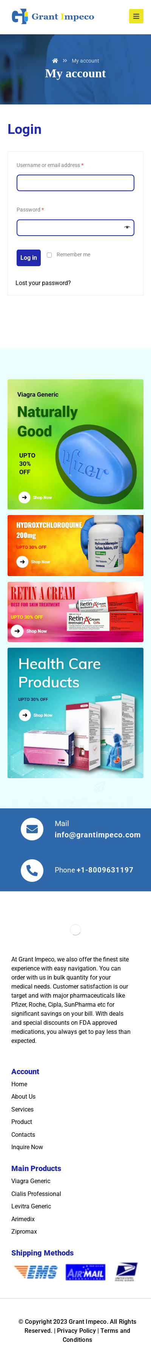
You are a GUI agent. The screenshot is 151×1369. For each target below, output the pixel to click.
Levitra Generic (31, 1206)
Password (30, 210)
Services (22, 1109)
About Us (23, 1096)
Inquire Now (27, 1147)
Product (21, 1121)
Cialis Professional (36, 1193)
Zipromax (24, 1231)
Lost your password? (43, 283)
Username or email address (50, 165)
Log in (28, 257)
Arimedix (23, 1219)
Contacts (23, 1134)
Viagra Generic (30, 1181)
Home (19, 1084)
